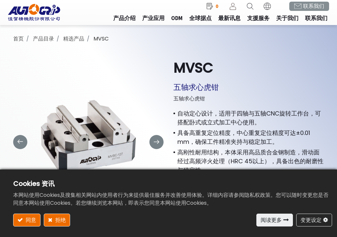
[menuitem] (148, 23)
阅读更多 (271, 220)
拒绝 (60, 220)
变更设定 (311, 220)
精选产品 (73, 43)
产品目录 (43, 43)
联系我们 (308, 10)
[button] (244, 10)
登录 (227, 10)
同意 (30, 220)
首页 (18, 43)
